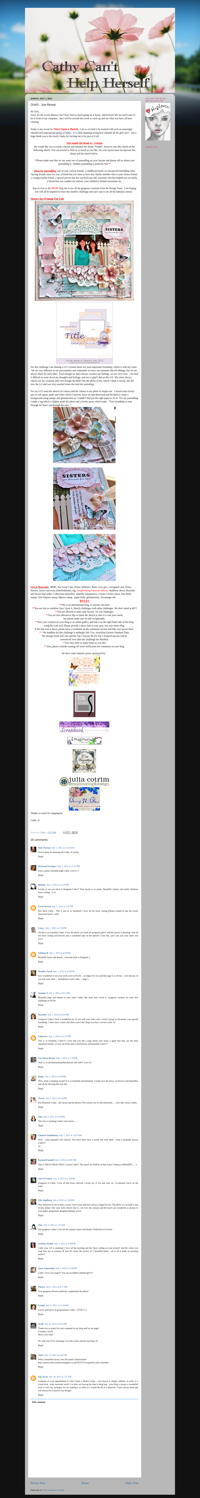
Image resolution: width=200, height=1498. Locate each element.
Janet (40, 1355)
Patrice (41, 1287)
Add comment (38, 1402)
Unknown (43, 1036)
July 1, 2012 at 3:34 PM (56, 928)
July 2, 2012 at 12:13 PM (59, 1036)
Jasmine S (43, 993)
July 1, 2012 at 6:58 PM (64, 971)
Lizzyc (41, 928)
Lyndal (41, 1305)
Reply (40, 856)
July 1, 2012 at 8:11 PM (59, 993)
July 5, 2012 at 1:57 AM (54, 1225)
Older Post (131, 1483)
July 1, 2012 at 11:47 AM (63, 848)
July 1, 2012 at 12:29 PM (57, 885)
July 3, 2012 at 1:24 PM (64, 1178)
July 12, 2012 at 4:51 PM (55, 1324)
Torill (40, 1324)
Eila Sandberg (45, 1200)
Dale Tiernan (44, 848)
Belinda (41, 885)
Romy (41, 1076)
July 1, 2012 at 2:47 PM (62, 906)
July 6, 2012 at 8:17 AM (57, 1287)
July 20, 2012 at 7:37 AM (60, 1376)
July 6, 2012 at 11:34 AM (57, 1305)
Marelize (42, 1014)
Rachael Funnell (46, 1160)
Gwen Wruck (44, 906)
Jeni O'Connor (45, 1178)
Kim (40, 1116)
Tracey (41, 1098)
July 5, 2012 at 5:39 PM (66, 1268)
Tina (40, 1225)
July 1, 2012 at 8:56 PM (58, 1014)
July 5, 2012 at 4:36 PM (64, 1243)
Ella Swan (43, 1376)
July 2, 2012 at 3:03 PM (55, 1076)
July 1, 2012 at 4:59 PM (59, 953)
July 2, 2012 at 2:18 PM (67, 1058)
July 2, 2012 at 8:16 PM (56, 1098)
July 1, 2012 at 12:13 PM (68, 866)
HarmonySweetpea (47, 866)
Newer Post (37, 1483)
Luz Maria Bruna (46, 1058)
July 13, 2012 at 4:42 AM (55, 1355)
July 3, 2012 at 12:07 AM (70, 1135)
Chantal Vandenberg (48, 1135)
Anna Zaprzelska (46, 1268)
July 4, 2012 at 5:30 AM (63, 1200)
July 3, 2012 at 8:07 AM (65, 1160)
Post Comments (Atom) (53, 1490)
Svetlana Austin (45, 1243)
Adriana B (43, 953)
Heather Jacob (45, 971)
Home (85, 1483)
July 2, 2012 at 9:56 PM (54, 1116)
